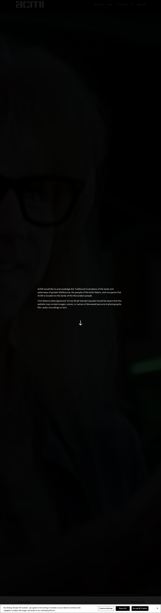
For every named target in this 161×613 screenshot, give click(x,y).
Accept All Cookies (140, 608)
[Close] (157, 608)
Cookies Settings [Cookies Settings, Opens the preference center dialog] (106, 608)
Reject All (122, 608)
